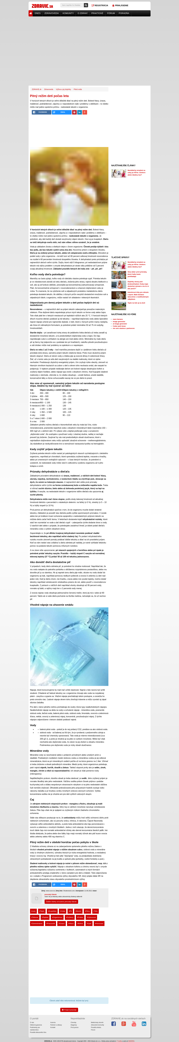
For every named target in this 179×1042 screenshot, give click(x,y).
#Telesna (34, 917)
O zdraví (82, 13)
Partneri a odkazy (56, 1025)
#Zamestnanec (37, 924)
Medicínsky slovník (97, 1022)
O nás (32, 1022)
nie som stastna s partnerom (124, 328)
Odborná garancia (36, 1025)
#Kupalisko (52, 911)
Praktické (97, 13)
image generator (119, 321)
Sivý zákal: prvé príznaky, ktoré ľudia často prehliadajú (137, 274)
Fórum (111, 13)
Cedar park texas (119, 326)
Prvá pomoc (75, 1027)
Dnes (38, 13)
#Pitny (87, 911)
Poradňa (124, 13)
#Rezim (78, 911)
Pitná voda (78, 89)
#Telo (96, 911)
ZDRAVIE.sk (37, 89)
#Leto (33, 911)
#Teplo (41, 911)
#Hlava (71, 924)
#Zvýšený (69, 917)
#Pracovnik (50, 924)
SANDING (131, 1041)
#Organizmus (57, 917)
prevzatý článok (51, 894)
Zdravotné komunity (97, 1025)
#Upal (89, 924)
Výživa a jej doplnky (63, 89)
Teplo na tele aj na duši (136, 303)
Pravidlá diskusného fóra (38, 1032)
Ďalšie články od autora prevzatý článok (61, 902)
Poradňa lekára (96, 1027)
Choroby (73, 1022)
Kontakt (52, 1027)
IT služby (119, 1041)
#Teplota (45, 917)
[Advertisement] (89, 33)
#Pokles (80, 917)
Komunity (68, 13)
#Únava (61, 924)
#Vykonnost (91, 917)
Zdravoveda (51, 13)
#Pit (70, 911)
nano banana (118, 319)
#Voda (62, 911)
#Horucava (99, 924)
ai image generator (120, 324)
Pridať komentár (69, 1010)
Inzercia (53, 1022)
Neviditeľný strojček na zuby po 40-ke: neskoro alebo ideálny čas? (136, 172)
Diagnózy (74, 1025)
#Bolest (80, 924)
